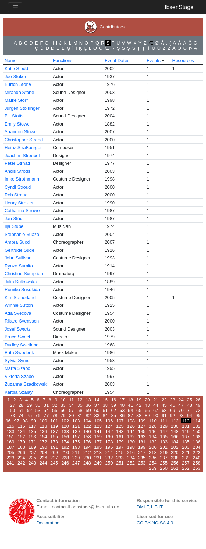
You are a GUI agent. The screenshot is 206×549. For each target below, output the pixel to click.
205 (10, 452)
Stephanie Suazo (22, 234)
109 (142, 420)
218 (153, 452)
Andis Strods (17, 171)
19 (138, 399)
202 (175, 447)
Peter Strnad (17, 163)
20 (147, 399)
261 (175, 468)
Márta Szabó (17, 368)
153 (32, 436)
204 (196, 447)
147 (164, 431)
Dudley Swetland (22, 344)
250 (109, 463)
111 (164, 420)
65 (138, 410)
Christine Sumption (24, 273)
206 (21, 452)
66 (147, 410)
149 (186, 431)
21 (155, 399)
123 (98, 426)
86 (122, 415)
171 (32, 442)
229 (76, 457)
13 (88, 399)
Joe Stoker (15, 76)
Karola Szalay (19, 392)
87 (130, 415)
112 (175, 420)
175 (76, 442)
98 (25, 420)
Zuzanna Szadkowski (26, 384)
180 (131, 442)
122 (87, 426)
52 (29, 410)
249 (98, 463)
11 (71, 399)
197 (120, 447)
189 (32, 447)
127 (142, 426)
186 (196, 442)
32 (54, 405)
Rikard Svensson (22, 321)
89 (147, 415)
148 (175, 431)
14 (96, 399)
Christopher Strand (24, 139)
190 (43, 447)
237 (164, 457)
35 (79, 405)
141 (98, 431)
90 (155, 415)
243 (32, 463)
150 (196, 431)
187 (10, 447)
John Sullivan (18, 257)
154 (43, 436)
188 (21, 447)
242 (21, 463)
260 (164, 468)
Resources (183, 60)
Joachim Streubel (22, 155)
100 (43, 420)
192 (65, 447)
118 (43, 426)
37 (96, 405)
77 (46, 415)
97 (16, 420)
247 (76, 463)
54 (46, 410)
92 (172, 415)
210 (65, 452)
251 (120, 463)
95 (198, 415)
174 (65, 442)
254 (153, 463)
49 (198, 405)
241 (10, 463)
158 (87, 436)
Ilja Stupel (14, 226)
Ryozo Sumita (19, 266)
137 (54, 431)
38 (105, 405)
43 (147, 405)
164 (153, 436)
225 (32, 457)
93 (180, 415)
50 (12, 410)
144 (131, 431)
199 (142, 447)
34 (71, 405)
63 (122, 410)
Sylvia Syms (17, 360)
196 (109, 447)
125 (120, 426)
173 (54, 442)
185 (186, 442)
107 (120, 420)
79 (63, 415)
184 (175, 442)
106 (109, 420)
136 (43, 431)
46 (172, 405)
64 (130, 410)
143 (120, 431)
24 (180, 399)
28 (21, 405)
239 (186, 457)
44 (155, 405)
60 (96, 410)
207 (32, 452)
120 (65, 426)
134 (21, 431)
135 (32, 431)
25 (189, 399)
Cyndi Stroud (18, 187)
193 (76, 447)
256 (175, 463)
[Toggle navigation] (15, 7)
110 (153, 420)
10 (63, 399)
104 (87, 420)
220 (175, 452)
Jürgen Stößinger (22, 108)
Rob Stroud (16, 194)
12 (79, 399)
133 (10, 431)
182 (153, 442)
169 (10, 442)
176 (87, 442)
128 (153, 426)
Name (11, 60)
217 (142, 452)
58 (79, 410)
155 (54, 436)
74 (21, 415)
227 (54, 457)
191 (54, 447)
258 (196, 463)
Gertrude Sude (19, 250)
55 (54, 410)
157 (76, 436)
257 (186, 463)
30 (37, 405)
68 (164, 410)
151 (10, 436)
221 (186, 452)
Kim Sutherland (20, 297)
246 (65, 463)
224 (21, 457)
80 (71, 415)
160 (109, 436)
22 (164, 399)
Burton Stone (18, 84)
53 (37, 410)
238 (175, 457)
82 (88, 415)
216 (131, 452)
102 (65, 420)
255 (164, 463)
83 (96, 415)
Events (154, 60)
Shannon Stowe (21, 131)
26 (198, 399)
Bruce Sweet (17, 336)
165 (164, 436)
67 (155, 410)
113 (186, 420)
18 (130, 399)
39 (113, 405)
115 (10, 426)
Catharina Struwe (22, 210)
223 (10, 457)
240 (196, 457)
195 (98, 447)
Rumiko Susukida (22, 289)
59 (88, 410)
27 (12, 405)
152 (21, 436)
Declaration (47, 523)
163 (142, 436)
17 (122, 399)
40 (122, 405)
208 (43, 452)
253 (142, 463)
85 (113, 415)
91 (164, 415)
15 (105, 399)
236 (153, 457)
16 (113, 399)
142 (109, 431)
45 (164, 405)
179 (120, 442)
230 (87, 457)
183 (164, 442)
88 (138, 415)
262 (186, 468)
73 (12, 415)
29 (29, 405)
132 (196, 426)
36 (88, 405)
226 (43, 457)
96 (8, 420)
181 (142, 442)
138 (65, 431)
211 (76, 452)
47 (180, 405)
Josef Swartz (17, 329)
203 (186, 447)
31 (46, 405)
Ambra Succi (17, 242)
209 (54, 452)
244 (43, 463)
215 (120, 452)
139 (76, 431)
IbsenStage (179, 7)
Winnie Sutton (19, 305)
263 (196, 468)
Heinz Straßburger (23, 147)
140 (87, 431)
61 (105, 410)
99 (33, 420)
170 (21, 442)
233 (120, 457)
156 (65, 436)
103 (76, 420)
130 (175, 426)
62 (113, 410)
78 (54, 415)
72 (198, 410)
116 (21, 426)
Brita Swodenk (19, 352)
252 (131, 463)
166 (175, 436)
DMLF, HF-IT (150, 506)
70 (180, 410)
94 (189, 415)
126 (131, 426)
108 (131, 420)
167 (186, 436)
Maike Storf (16, 100)
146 (153, 431)
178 (109, 442)
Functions (62, 60)
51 (21, 410)
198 (131, 447)
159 (98, 436)
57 (71, 410)
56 (63, 410)
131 (186, 426)
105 (98, 420)
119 (54, 426)
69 (172, 410)
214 (109, 452)
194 (87, 447)
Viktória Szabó (19, 376)
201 (164, 447)
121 (76, 426)
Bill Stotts (14, 115)
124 (109, 426)
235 (142, 457)
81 (79, 415)
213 (98, 452)
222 (196, 452)
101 (54, 420)
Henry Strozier (19, 202)
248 (87, 463)
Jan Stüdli (14, 218)
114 (196, 420)
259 (153, 468)
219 (164, 452)
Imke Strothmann (22, 179)
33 (63, 405)
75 (29, 415)
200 (153, 447)
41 (130, 405)
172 (43, 442)
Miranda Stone (19, 92)
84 (105, 415)
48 (189, 405)
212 (87, 452)
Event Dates (117, 60)
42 (138, 405)
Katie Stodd (16, 68)
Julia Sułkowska (21, 281)
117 (32, 426)
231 (98, 457)
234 (131, 457)
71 (189, 410)
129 (164, 426)
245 (54, 463)
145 (142, 431)
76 (37, 415)
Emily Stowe (17, 124)
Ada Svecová (18, 313)
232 (109, 457)
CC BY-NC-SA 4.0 (155, 523)
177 (98, 442)
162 (131, 436)
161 (120, 436)
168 (196, 436)
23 (172, 399)
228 (65, 457)
